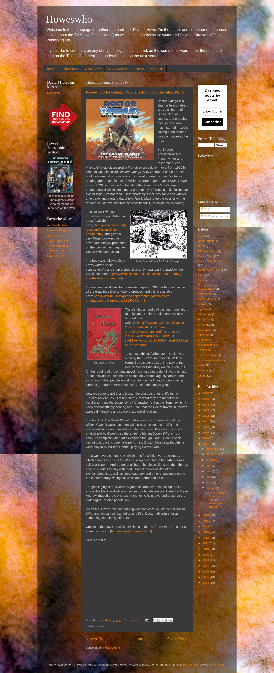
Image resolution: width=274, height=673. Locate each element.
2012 (206, 537)
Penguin (203, 319)
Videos (139, 68)
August (211, 459)
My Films (156, 68)
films (201, 275)
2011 (206, 543)
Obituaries (204, 314)
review (100, 626)
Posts (206, 209)
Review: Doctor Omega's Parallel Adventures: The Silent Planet (135, 92)
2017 (206, 443)
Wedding (203, 370)
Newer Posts (97, 639)
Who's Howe (93, 68)
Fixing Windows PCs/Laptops (208, 287)
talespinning (205, 344)
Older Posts (177, 639)
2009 (206, 554)
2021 (206, 421)
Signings (203, 340)
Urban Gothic (55, 256)
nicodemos (190, 664)
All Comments (211, 216)
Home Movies (207, 299)
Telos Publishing (57, 240)
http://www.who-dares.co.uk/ (131, 531)
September (213, 454)
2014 (206, 526)
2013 (206, 532)
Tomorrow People (209, 360)
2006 (206, 571)
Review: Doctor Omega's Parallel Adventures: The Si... (215, 499)
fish (200, 280)
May (209, 476)
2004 (206, 582)
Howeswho (69, 19)
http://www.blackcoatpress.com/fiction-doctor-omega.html (106, 229)
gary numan (205, 293)
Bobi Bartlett (206, 240)
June (209, 471)
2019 (206, 432)
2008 (206, 560)
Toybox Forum (56, 251)
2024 (206, 404)
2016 (206, 515)
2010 (206, 548)
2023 (206, 410)
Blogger (220, 664)
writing (202, 375)
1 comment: (133, 620)
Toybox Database (58, 245)
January (211, 488)
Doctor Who (205, 256)
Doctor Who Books (210, 261)
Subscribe (212, 122)
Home (51, 68)
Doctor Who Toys (209, 270)
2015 (201, 235)
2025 (206, 398)
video (201, 365)
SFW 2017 (205, 329)
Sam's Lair (54, 235)
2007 (206, 565)
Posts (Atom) (111, 647)
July (209, 465)
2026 (206, 393)
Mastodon (53, 93)
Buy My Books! (118, 68)
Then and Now (207, 355)
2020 (206, 427)
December (213, 448)
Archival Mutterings (59, 225)
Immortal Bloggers (59, 230)
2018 (206, 438)
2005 (206, 577)
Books (202, 246)
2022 (206, 415)
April (209, 482)
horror (202, 304)
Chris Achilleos (207, 251)
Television (204, 350)
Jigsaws (203, 309)
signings (203, 334)
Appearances (69, 68)
